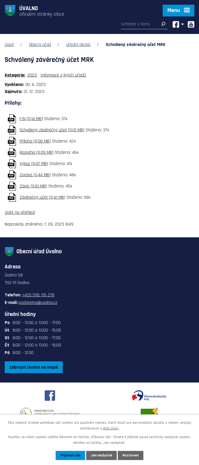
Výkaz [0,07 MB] (34, 164)
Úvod (9, 45)
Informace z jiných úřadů (63, 75)
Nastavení (130, 455)
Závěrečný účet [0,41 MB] (42, 197)
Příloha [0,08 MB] (35, 141)
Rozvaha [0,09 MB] (37, 152)
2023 (32, 75)
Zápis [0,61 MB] (33, 186)
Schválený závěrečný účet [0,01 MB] (52, 130)
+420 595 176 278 (38, 295)
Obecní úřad (40, 45)
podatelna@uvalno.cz (38, 302)
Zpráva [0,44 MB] (35, 175)
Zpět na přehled (20, 212)
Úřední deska (78, 45)
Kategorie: (15, 75)
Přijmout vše (70, 455)
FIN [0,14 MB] (31, 119)
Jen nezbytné (101, 455)
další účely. (111, 428)
